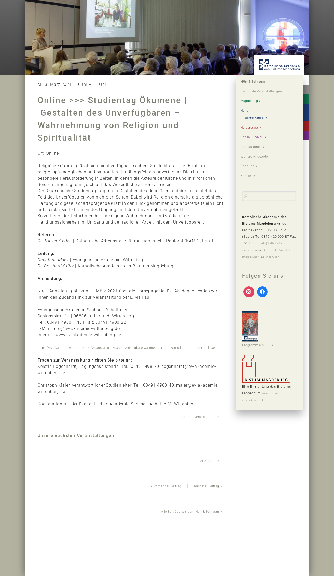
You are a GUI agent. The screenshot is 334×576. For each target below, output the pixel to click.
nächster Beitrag (202, 491)
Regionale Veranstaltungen (259, 95)
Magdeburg (253, 109)
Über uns (251, 179)
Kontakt (250, 189)
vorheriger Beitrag (155, 491)
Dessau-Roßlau (257, 147)
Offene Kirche (259, 126)
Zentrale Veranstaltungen (193, 422)
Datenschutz (252, 276)
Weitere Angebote (260, 168)
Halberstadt (254, 137)
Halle (247, 119)
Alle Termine (206, 466)
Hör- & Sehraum (258, 82)
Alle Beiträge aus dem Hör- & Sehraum (180, 516)
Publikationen (256, 158)
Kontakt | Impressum (259, 270)
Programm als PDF (261, 349)
